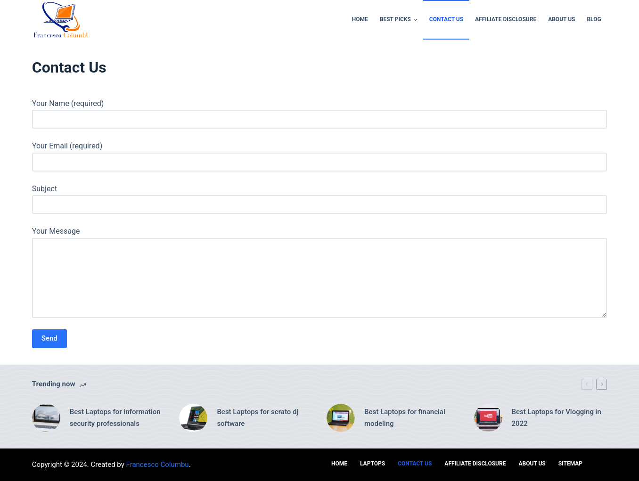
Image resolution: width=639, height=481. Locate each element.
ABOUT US (561, 19)
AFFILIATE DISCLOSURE (505, 19)
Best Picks (400, 19)
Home (360, 19)
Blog (594, 19)
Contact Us (446, 19)
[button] (415, 19)
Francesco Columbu (157, 464)
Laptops (372, 463)
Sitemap (570, 463)
